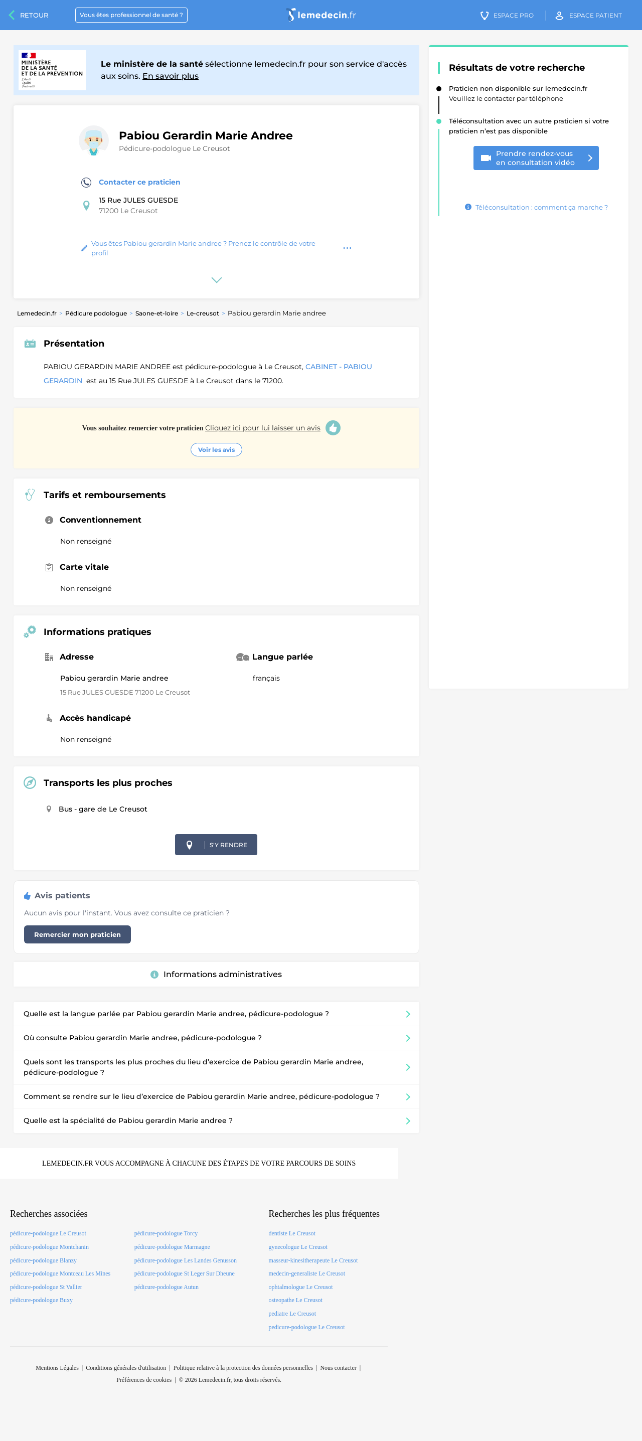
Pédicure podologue (96, 313)
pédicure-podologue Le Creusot (48, 1233)
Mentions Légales (57, 1367)
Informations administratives (216, 974)
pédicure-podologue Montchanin (49, 1246)
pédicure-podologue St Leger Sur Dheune (184, 1273)
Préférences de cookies (144, 1379)
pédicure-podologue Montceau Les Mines (60, 1273)
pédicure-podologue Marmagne (172, 1246)
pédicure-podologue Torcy (166, 1233)
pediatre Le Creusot (292, 1313)
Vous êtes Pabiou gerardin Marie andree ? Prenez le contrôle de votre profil (198, 248)
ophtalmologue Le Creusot (301, 1287)
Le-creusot (203, 313)
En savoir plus (170, 76)
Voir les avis (216, 449)
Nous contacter (338, 1367)
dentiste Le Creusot (292, 1233)
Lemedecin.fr (37, 313)
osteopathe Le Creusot (296, 1300)
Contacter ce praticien (131, 183)
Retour (34, 15)
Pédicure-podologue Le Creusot (174, 148)
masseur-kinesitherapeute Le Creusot (313, 1260)
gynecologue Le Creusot (298, 1246)
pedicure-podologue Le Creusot (307, 1327)
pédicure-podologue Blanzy (43, 1260)
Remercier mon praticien (77, 934)
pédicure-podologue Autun (166, 1287)
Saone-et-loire (156, 313)
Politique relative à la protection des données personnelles (243, 1367)
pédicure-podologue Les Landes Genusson (185, 1260)
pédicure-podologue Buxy (41, 1300)
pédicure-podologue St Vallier (46, 1287)
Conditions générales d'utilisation (126, 1367)
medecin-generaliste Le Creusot (307, 1273)
